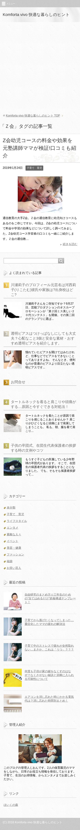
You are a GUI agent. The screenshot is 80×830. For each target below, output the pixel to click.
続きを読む (70, 244)
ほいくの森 (11, 804)
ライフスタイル (17, 521)
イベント (12, 541)
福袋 (9, 561)
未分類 (11, 507)
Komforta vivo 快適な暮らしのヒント (36, 14)
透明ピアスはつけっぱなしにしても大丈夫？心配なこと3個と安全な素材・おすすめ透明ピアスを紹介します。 (43, 338)
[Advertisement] (40, 68)
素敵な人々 (14, 534)
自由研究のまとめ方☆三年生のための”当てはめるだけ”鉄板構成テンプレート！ (50, 598)
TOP (33, 115)
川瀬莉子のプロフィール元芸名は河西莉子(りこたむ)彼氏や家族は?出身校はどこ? (43, 290)
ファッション (15, 554)
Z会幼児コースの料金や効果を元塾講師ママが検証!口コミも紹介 (39, 148)
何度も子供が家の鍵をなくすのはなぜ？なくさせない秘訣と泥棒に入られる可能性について (49, 675)
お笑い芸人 (14, 567)
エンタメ (12, 527)
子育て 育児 (34, 167)
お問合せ (18, 382)
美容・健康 (14, 547)
